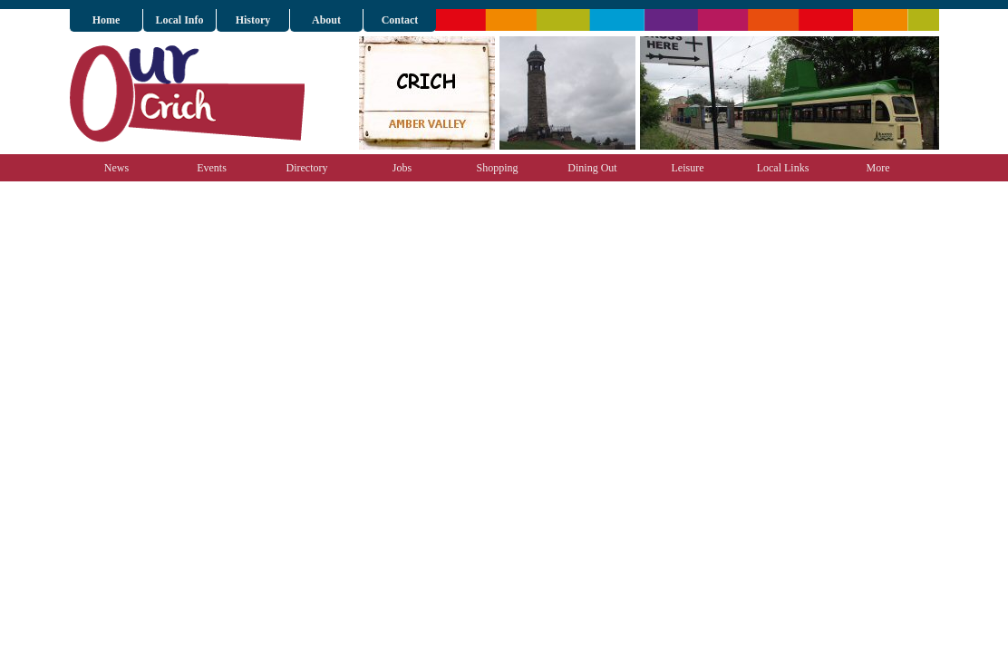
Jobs (402, 167)
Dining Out (591, 167)
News (116, 167)
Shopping (497, 167)
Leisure (688, 167)
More (878, 167)
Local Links (783, 167)
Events (212, 167)
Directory (307, 167)
